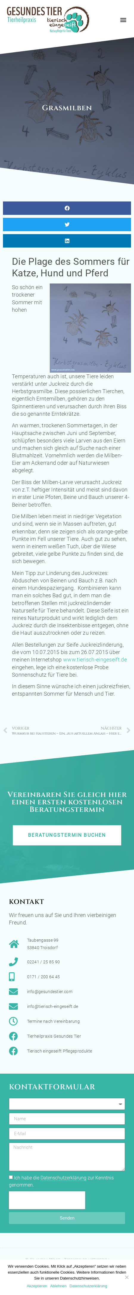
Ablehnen (58, 1286)
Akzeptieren (37, 1286)
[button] (123, 20)
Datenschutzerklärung (63, 1178)
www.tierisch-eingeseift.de (95, 659)
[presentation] (47, 1200)
